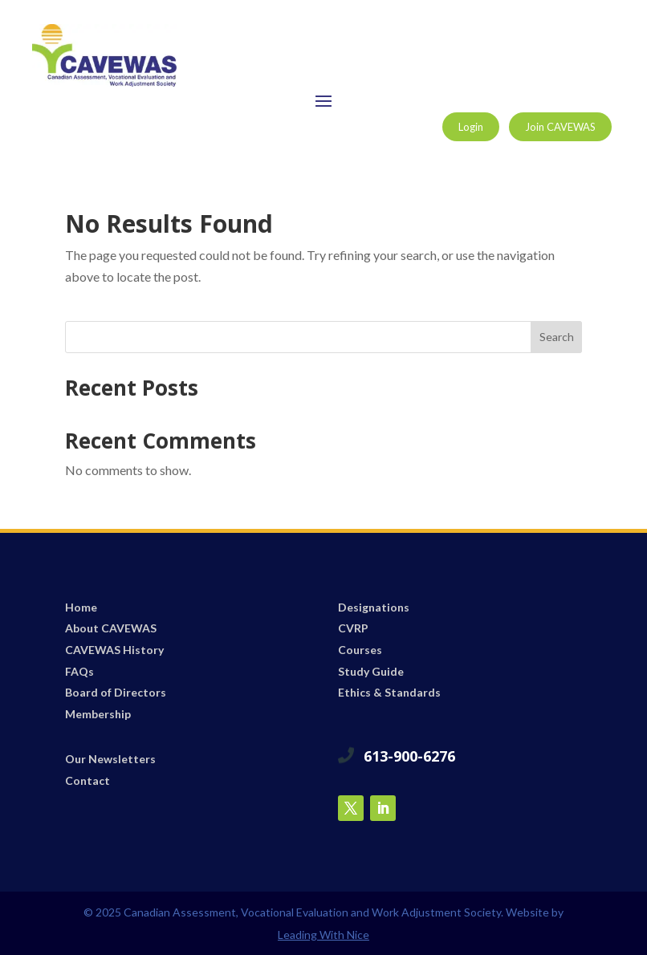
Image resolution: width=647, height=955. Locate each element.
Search (556, 336)
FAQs (79, 671)
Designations (373, 607)
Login (470, 126)
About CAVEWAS (111, 628)
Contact (87, 780)
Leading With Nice (323, 934)
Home (81, 607)
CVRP (353, 628)
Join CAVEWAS (560, 126)
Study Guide (371, 671)
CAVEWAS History (114, 649)
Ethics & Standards (389, 692)
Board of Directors (115, 692)
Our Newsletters (110, 759)
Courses (360, 649)
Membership (98, 714)
